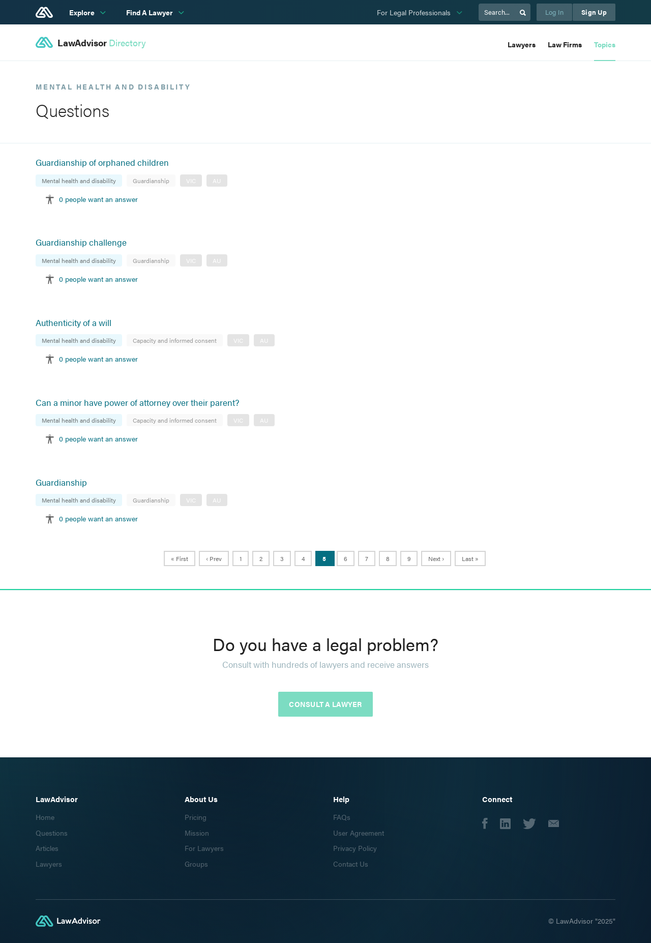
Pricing (195, 817)
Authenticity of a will (73, 322)
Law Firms (565, 44)
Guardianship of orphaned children (102, 162)
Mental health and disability (79, 180)
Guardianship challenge (81, 242)
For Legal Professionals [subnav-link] (415, 12)
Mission (197, 833)
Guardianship (151, 180)
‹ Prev (214, 558)
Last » (470, 558)
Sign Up (594, 12)
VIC (191, 180)
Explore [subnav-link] (82, 12)
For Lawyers (204, 848)
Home (45, 817)
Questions (52, 833)
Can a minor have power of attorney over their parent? (137, 402)
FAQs (341, 817)
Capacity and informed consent (175, 340)
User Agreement (358, 833)
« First (179, 558)
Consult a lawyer (325, 704)
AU (217, 180)
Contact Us (350, 864)
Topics (604, 44)
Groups (196, 864)
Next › (436, 558)
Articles (47, 848)
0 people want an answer (98, 199)
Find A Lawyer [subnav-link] (150, 12)
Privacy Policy (355, 848)
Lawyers (522, 44)
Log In (554, 12)
